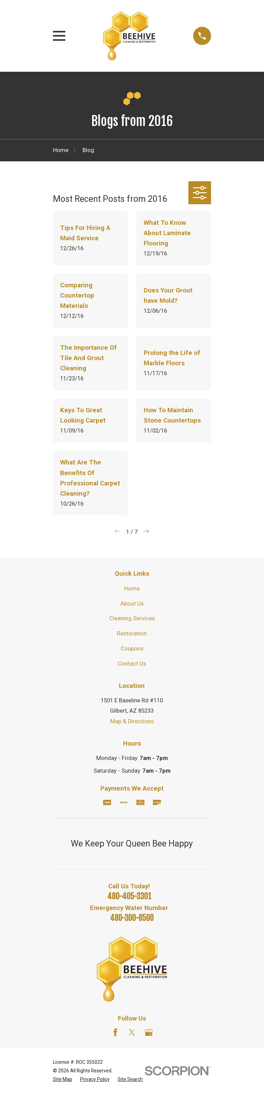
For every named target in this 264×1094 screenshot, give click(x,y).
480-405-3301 (129, 896)
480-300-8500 (132, 918)
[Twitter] (132, 1032)
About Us (132, 603)
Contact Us (132, 663)
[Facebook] (115, 1032)
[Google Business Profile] (149, 1032)
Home (132, 588)
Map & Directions (132, 721)
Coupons (132, 648)
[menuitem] (62, 1079)
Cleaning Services (132, 618)
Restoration (132, 633)
